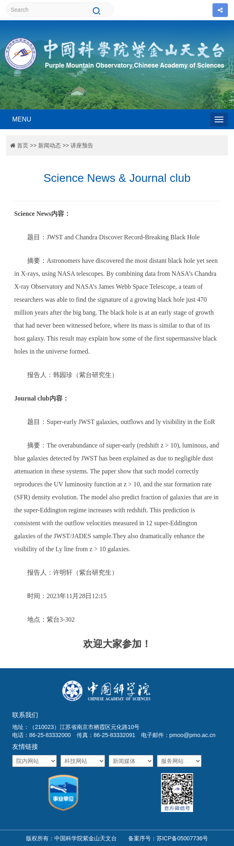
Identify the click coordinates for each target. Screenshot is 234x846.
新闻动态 (49, 145)
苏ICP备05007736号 (182, 838)
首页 (22, 145)
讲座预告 (82, 145)
